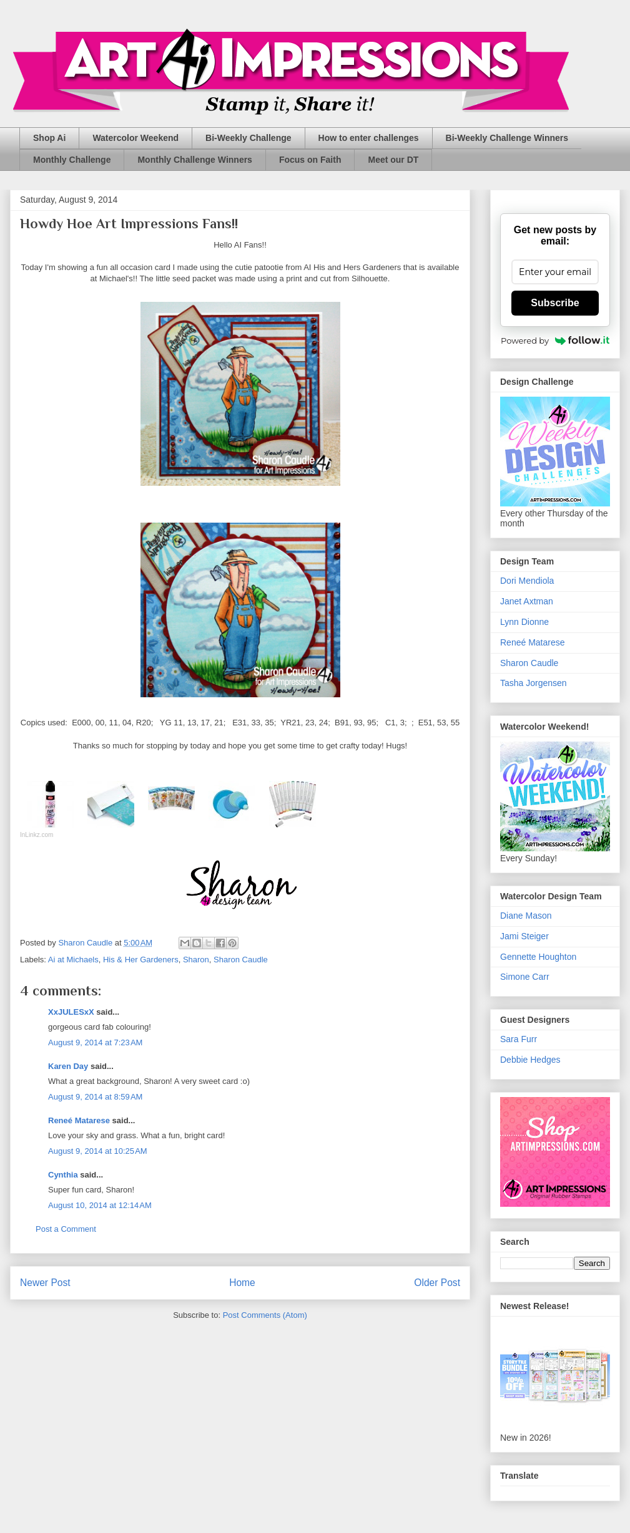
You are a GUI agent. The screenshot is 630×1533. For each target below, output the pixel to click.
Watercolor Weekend (135, 138)
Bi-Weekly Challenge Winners (507, 138)
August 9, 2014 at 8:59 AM (95, 1096)
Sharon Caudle (241, 959)
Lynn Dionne (524, 622)
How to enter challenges (368, 138)
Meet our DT (393, 160)
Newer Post (45, 1282)
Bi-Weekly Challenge (248, 138)
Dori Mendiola (527, 581)
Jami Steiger (524, 936)
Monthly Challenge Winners (194, 160)
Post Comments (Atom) (265, 1315)
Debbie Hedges (530, 1060)
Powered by (555, 341)
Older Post (437, 1282)
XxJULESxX (71, 1012)
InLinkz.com (36, 834)
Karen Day (68, 1066)
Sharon (196, 959)
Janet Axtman (526, 601)
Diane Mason (526, 916)
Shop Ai (49, 138)
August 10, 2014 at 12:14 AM (100, 1205)
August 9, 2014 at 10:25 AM (97, 1151)
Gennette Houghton (538, 957)
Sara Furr (518, 1039)
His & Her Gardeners (141, 959)
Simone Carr (524, 977)
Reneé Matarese (79, 1120)
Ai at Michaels (73, 959)
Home (242, 1282)
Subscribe (555, 302)
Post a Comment (66, 1229)
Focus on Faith (310, 160)
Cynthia (63, 1174)
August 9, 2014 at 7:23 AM (95, 1042)
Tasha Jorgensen (533, 683)
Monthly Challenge (72, 160)
